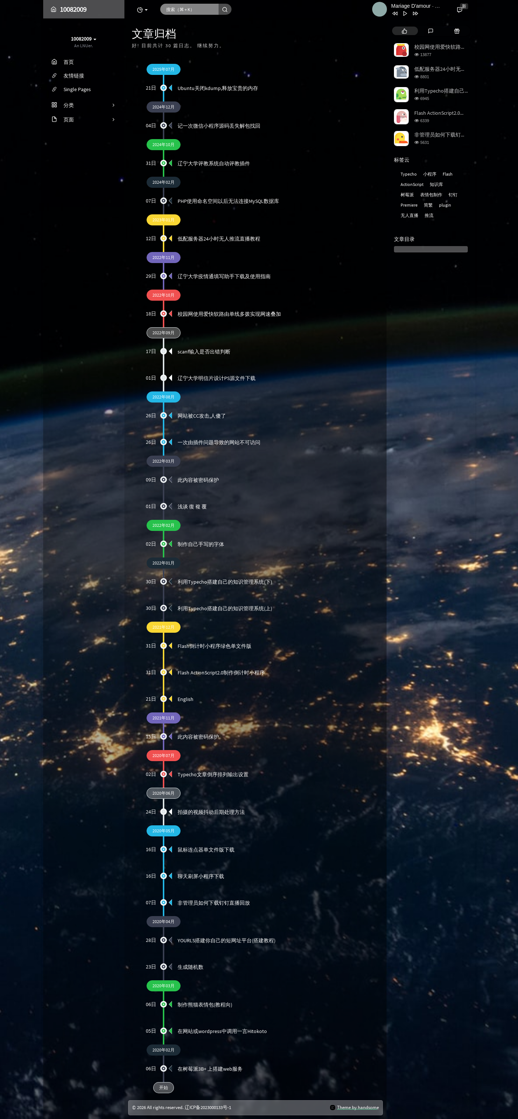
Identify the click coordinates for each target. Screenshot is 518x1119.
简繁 (428, 205)
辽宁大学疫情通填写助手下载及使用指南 (224, 276)
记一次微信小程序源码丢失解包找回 (219, 125)
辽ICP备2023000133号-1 (208, 1108)
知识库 (436, 184)
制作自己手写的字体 (201, 544)
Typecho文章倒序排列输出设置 (213, 774)
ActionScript (412, 184)
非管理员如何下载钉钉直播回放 (214, 902)
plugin (445, 205)
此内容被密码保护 (198, 480)
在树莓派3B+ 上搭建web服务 (210, 1069)
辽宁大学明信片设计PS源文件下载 (216, 378)
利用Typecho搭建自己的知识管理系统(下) (225, 582)
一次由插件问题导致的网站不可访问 (219, 442)
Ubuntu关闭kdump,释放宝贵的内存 (218, 88)
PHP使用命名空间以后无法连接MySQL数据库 (228, 201)
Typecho (409, 174)
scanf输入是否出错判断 (204, 351)
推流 (429, 215)
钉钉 (453, 194)
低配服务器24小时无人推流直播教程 (219, 238)
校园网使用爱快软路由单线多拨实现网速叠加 (229, 314)
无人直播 (409, 215)
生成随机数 (190, 967)
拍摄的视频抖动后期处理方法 (211, 812)
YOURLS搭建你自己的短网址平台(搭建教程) (226, 940)
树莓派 (407, 194)
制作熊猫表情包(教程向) (205, 1004)
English (185, 699)
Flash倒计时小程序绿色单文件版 (214, 646)
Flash (448, 174)
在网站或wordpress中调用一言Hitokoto (222, 1031)
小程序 (429, 174)
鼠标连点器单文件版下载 (206, 849)
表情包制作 (431, 194)
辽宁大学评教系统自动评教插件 (214, 163)
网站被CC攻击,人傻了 (202, 415)
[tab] (404, 31)
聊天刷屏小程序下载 (201, 876)
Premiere (409, 205)
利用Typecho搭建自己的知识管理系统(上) (225, 608)
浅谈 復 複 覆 (192, 506)
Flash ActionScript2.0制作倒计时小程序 (221, 672)
